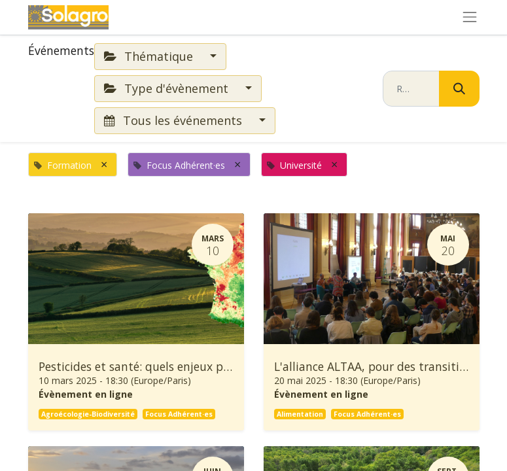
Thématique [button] (150, 56)
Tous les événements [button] (174, 120)
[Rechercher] (459, 89)
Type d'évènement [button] (168, 88)
